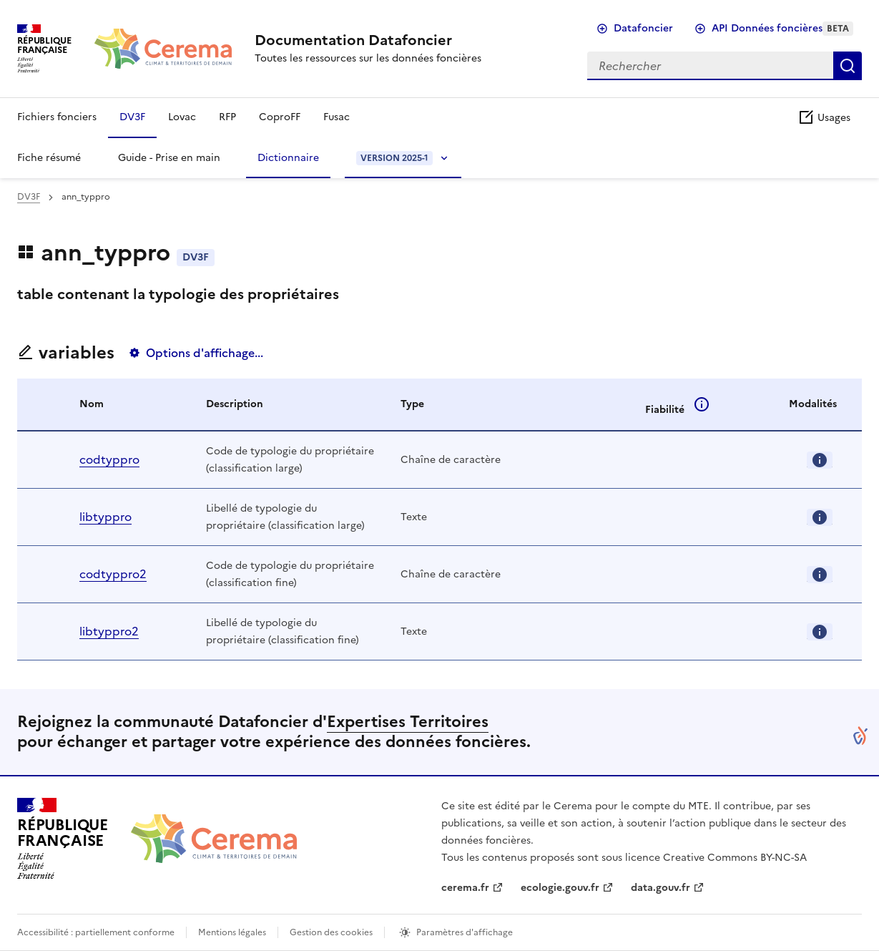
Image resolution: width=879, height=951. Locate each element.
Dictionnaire (288, 157)
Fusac (336, 117)
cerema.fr (465, 887)
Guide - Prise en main (169, 157)
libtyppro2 (109, 631)
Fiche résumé (49, 157)
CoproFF (279, 117)
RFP (227, 117)
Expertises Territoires (407, 721)
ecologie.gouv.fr (560, 887)
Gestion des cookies (331, 932)
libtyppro (105, 516)
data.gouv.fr (660, 887)
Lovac (182, 117)
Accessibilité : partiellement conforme (96, 932)
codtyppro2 (113, 573)
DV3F (132, 117)
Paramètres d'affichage (464, 932)
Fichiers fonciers (57, 117)
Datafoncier (643, 28)
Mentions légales (232, 932)
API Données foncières (782, 28)
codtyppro (109, 459)
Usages (823, 117)
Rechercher (847, 66)
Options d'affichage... (204, 352)
